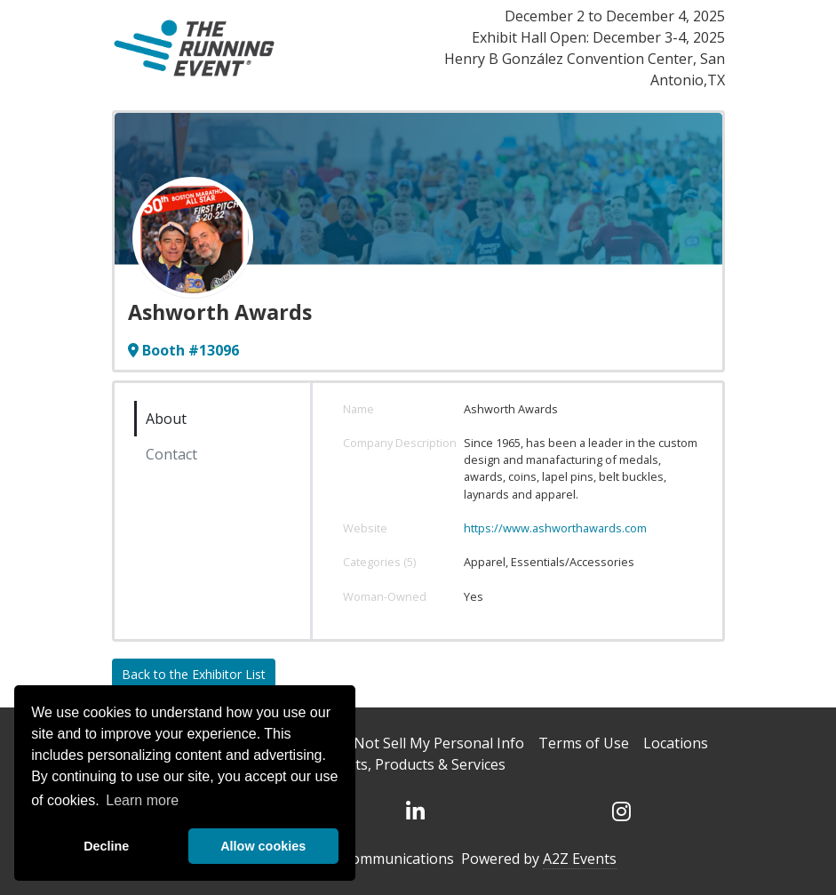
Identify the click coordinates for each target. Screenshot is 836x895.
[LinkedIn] (415, 811)
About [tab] (166, 418)
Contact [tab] (171, 454)
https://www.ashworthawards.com (555, 528)
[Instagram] (621, 811)
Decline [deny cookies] (106, 846)
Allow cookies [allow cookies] (263, 846)
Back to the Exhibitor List (194, 674)
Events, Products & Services (414, 764)
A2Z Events (580, 858)
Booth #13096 (183, 350)
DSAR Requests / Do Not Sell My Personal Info (370, 743)
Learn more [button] (142, 800)
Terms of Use (583, 743)
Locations (675, 743)
